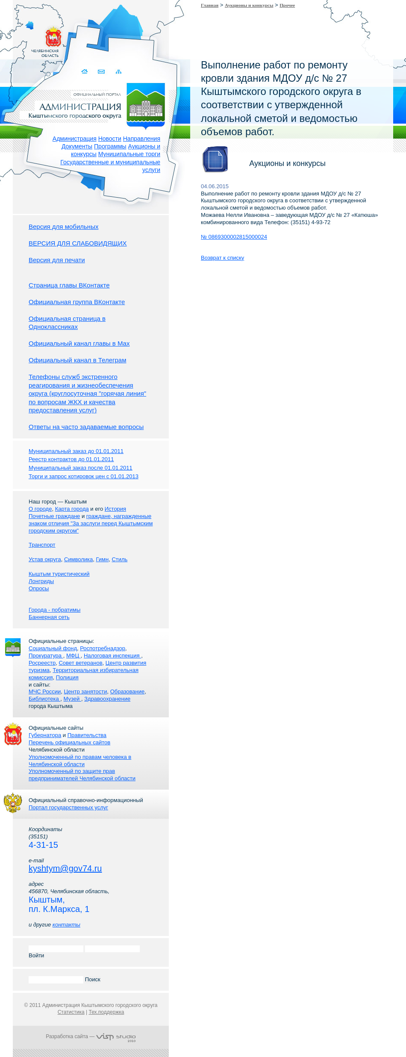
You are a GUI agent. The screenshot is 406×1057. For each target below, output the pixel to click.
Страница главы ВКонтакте (69, 285)
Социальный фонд (53, 648)
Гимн (102, 559)
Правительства (87, 735)
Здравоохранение (107, 699)
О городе (40, 509)
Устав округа (45, 559)
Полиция (67, 677)
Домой (85, 71)
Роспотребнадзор (102, 648)
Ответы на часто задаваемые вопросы (86, 426)
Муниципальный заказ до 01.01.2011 (76, 451)
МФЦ (73, 655)
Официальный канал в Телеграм (78, 360)
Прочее (287, 5)
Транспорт (42, 545)
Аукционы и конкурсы (249, 5)
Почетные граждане (54, 516)
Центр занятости (85, 691)
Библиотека (44, 699)
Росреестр (42, 663)
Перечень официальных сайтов (69, 742)
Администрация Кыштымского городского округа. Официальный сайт (95, 105)
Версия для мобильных (63, 226)
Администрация (75, 138)
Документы (77, 146)
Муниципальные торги (129, 154)
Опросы (39, 588)
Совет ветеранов (80, 663)
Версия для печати (57, 260)
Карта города (72, 509)
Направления (141, 138)
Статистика (71, 1012)
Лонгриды (41, 581)
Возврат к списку (222, 258)
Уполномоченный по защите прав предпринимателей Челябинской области (82, 775)
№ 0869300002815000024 (234, 237)
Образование (127, 691)
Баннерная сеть (49, 617)
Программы (110, 146)
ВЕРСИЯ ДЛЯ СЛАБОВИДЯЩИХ (78, 243)
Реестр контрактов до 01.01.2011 (71, 459)
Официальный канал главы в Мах (79, 343)
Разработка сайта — (90, 1036)
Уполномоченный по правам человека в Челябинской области (80, 760)
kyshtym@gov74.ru (65, 868)
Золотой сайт (23, 38)
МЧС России (45, 691)
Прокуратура (46, 655)
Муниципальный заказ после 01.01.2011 (80, 468)
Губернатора (45, 735)
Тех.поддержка (106, 1012)
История (115, 509)
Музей (72, 699)
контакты (66, 924)
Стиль (119, 559)
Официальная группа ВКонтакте (77, 301)
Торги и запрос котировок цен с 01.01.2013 (83, 476)
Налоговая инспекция (112, 655)
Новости (109, 138)
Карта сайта (118, 71)
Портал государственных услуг (68, 807)
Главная (209, 5)
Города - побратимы (54, 610)
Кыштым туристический (59, 574)
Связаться (102, 71)
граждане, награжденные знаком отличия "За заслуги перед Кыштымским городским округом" (91, 523)
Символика (78, 559)
